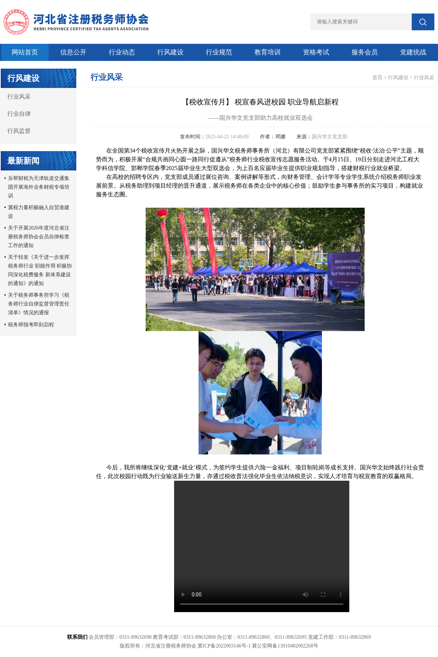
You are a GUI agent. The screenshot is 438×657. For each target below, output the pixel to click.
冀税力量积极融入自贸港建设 (38, 212)
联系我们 (77, 637)
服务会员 (364, 52)
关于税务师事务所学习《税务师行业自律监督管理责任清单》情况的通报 (38, 303)
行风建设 (170, 52)
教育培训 (267, 52)
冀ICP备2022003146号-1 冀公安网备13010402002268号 (257, 646)
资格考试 (316, 52)
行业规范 (219, 52)
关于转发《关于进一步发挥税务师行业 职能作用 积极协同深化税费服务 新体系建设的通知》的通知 (40, 270)
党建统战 (413, 52)
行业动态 (122, 52)
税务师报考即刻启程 (31, 324)
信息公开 (73, 52)
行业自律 (19, 114)
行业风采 (19, 96)
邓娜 (280, 136)
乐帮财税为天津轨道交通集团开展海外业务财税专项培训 (38, 187)
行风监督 (19, 131)
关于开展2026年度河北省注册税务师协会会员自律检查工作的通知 (38, 236)
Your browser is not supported (261, 546)
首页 (377, 77)
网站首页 (25, 52)
